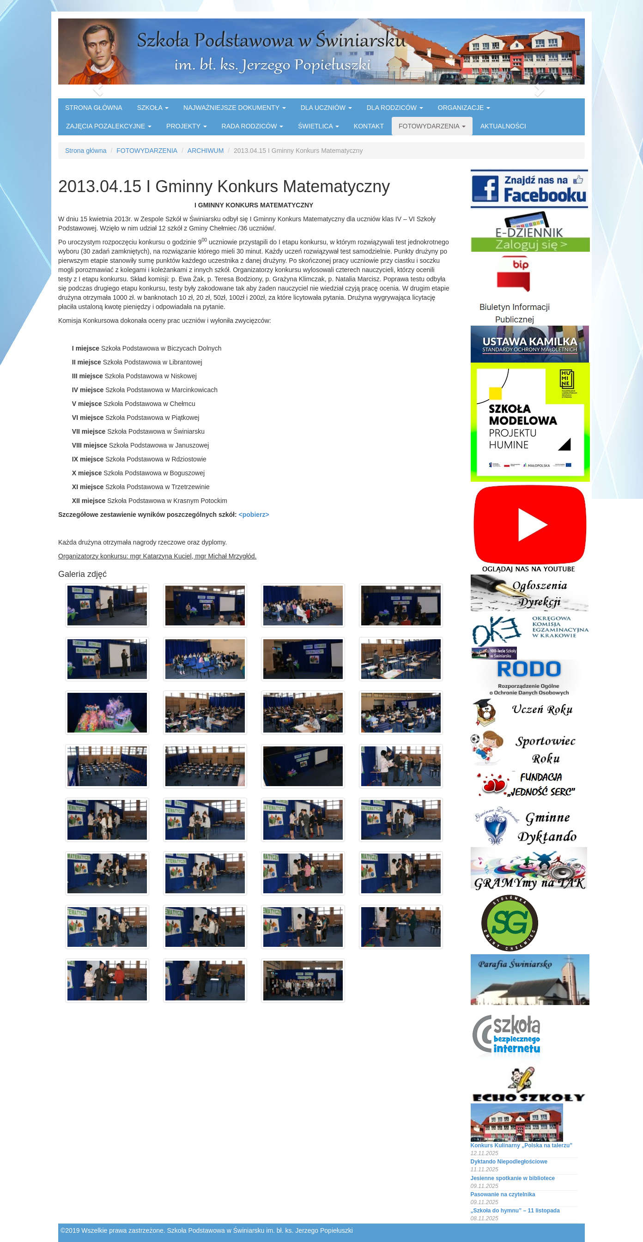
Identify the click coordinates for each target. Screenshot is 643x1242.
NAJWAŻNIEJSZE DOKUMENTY (234, 107)
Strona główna (86, 150)
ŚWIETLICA (318, 126)
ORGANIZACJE (464, 107)
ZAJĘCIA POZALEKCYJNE (109, 126)
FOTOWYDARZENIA (432, 126)
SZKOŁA (153, 107)
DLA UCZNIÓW (326, 107)
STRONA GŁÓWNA (93, 107)
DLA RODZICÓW (395, 107)
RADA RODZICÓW (253, 126)
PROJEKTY (186, 126)
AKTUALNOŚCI (503, 126)
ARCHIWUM (206, 150)
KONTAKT (369, 126)
